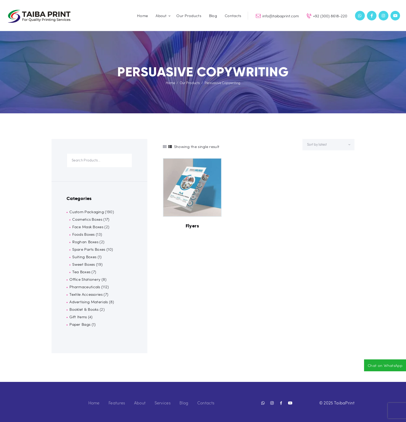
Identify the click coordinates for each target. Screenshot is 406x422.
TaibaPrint (344, 402)
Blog (183, 402)
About (140, 402)
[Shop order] (328, 144)
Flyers (192, 226)
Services (163, 402)
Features (116, 402)
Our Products (190, 82)
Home (170, 82)
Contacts (205, 402)
